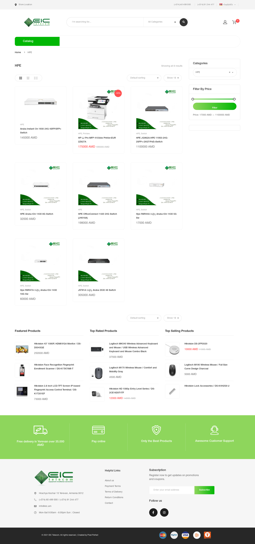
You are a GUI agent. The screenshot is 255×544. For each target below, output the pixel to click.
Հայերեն (226, 5)
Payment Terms (113, 486)
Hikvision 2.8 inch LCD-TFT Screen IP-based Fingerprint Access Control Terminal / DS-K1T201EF (57, 390)
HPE (22, 125)
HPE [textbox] (213, 72)
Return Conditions (114, 498)
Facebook (153, 512)
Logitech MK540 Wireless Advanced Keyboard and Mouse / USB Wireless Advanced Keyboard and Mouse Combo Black (133, 348)
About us (109, 481)
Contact (109, 503)
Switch (144, 134)
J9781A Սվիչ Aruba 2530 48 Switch (97, 290)
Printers (86, 134)
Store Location (23, 5)
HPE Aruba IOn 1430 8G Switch (36, 214)
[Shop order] (144, 78)
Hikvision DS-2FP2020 (195, 344)
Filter (214, 108)
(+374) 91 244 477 (205, 5)
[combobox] (215, 72)
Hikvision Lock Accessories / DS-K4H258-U (206, 386)
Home (18, 53)
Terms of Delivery (113, 492)
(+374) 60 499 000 (182, 5)
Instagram (164, 512)
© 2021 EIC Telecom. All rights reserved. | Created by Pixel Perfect (70, 535)
